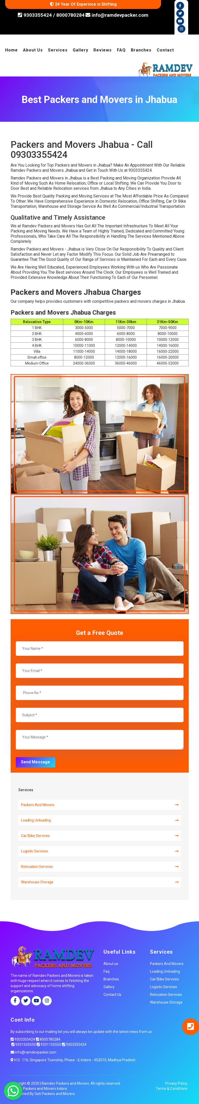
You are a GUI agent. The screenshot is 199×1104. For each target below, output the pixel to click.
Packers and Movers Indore (45, 1088)
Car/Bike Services (99, 835)
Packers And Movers (99, 804)
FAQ (121, 50)
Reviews (102, 50)
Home (11, 50)
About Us (33, 50)
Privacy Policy (176, 1083)
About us (111, 964)
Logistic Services (99, 851)
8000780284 (70, 15)
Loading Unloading (99, 820)
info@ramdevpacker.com (116, 15)
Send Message (35, 762)
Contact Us (112, 995)
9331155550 (49, 1044)
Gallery (80, 50)
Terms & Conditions (171, 1088)
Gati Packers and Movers (55, 1094)
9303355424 (37, 15)
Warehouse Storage (99, 882)
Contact (165, 50)
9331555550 (23, 1044)
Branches (141, 50)
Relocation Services (99, 866)
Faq (106, 971)
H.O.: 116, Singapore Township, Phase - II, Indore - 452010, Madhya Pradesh (73, 1060)
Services (58, 50)
